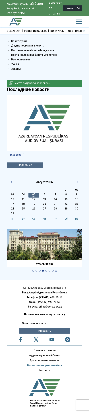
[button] (84, 31)
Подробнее (25, 165)
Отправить (44, 330)
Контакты (44, 370)
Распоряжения (20, 59)
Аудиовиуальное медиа (44, 360)
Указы (15, 64)
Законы (16, 68)
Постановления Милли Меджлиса (32, 50)
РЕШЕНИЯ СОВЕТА (35, 30)
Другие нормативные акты (27, 45)
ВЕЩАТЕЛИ (13, 30)
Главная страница (45, 350)
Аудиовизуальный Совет (44, 355)
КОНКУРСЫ (57, 30)
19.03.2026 (15, 155)
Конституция (19, 40)
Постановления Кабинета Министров (34, 54)
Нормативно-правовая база (44, 365)
